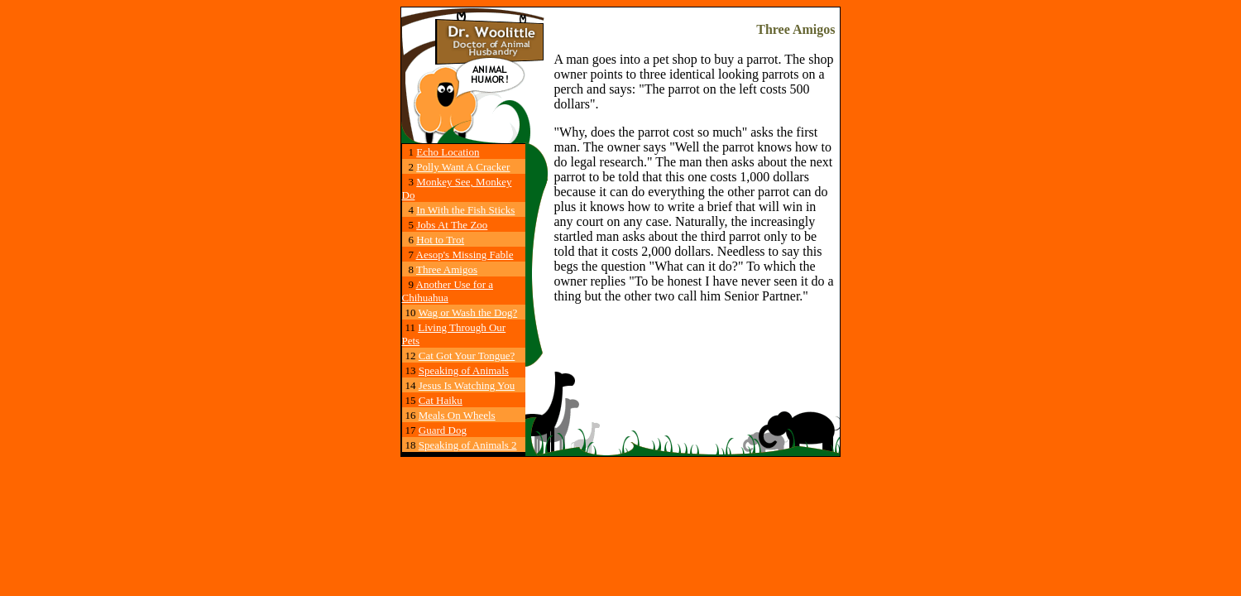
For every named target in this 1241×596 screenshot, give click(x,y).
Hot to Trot (440, 239)
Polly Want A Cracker (463, 167)
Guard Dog (443, 430)
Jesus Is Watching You (467, 385)
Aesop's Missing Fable (465, 254)
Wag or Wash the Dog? (468, 312)
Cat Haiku (440, 400)
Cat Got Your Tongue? (467, 355)
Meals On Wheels (457, 415)
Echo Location (447, 152)
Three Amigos (446, 269)
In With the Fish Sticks (465, 210)
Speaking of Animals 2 (468, 445)
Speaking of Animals (464, 370)
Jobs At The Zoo (451, 225)
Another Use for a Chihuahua (448, 291)
